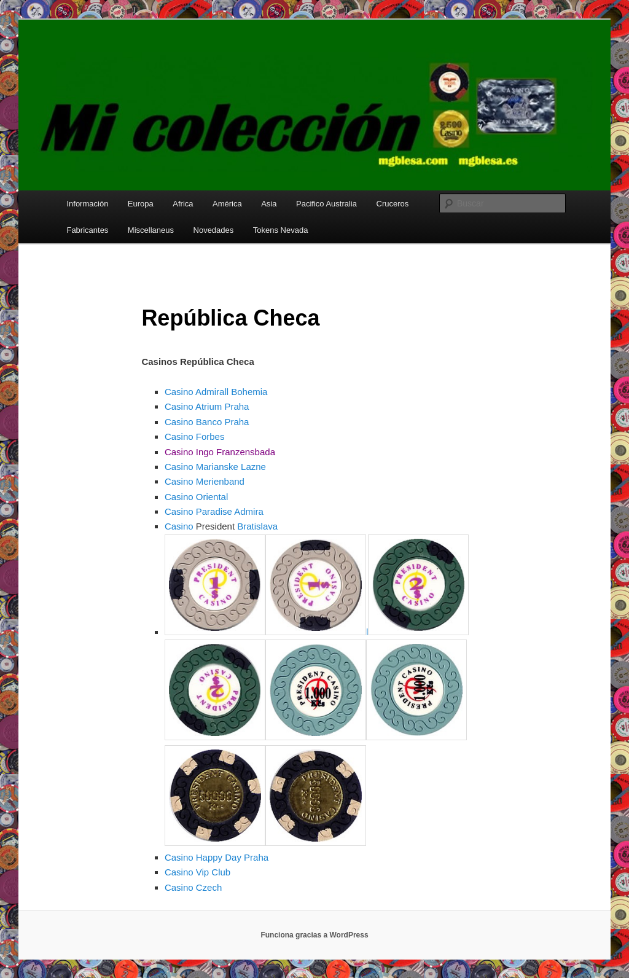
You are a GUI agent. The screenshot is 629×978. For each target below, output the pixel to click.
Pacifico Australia (326, 203)
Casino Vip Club (197, 872)
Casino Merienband (204, 481)
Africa (183, 203)
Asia (268, 203)
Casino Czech (193, 887)
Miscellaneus (151, 230)
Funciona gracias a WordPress (314, 935)
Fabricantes (87, 230)
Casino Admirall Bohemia (216, 391)
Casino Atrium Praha (207, 406)
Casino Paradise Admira (214, 511)
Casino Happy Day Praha (216, 857)
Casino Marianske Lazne (215, 466)
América (227, 203)
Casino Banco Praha (207, 422)
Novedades (213, 230)
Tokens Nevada (280, 230)
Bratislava (257, 526)
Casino (180, 526)
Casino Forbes (195, 436)
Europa (141, 203)
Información (87, 203)
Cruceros (393, 203)
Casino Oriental (196, 496)
